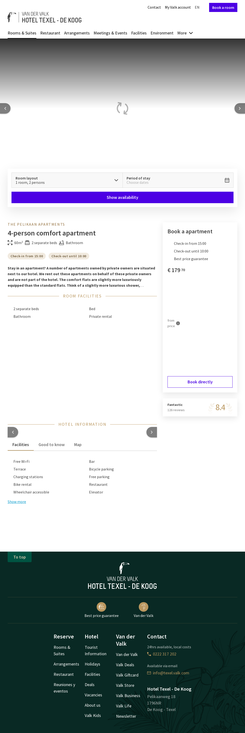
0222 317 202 (161, 654)
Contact (154, 7)
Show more (17, 501)
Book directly (200, 382)
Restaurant (50, 33)
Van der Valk (143, 610)
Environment (161, 33)
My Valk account (178, 7)
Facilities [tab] (20, 444)
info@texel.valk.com (168, 673)
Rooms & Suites (22, 33)
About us (92, 705)
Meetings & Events (110, 33)
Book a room (223, 7)
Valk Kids (93, 715)
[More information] (178, 323)
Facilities (139, 33)
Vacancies (93, 695)
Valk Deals (125, 664)
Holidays (92, 664)
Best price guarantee (101, 610)
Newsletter (126, 716)
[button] (13, 432)
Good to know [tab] (52, 444)
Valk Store (125, 685)
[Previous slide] (5, 108)
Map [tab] (78, 444)
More (185, 33)
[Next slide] (239, 108)
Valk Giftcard (127, 675)
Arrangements (77, 33)
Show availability (122, 197)
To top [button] (19, 557)
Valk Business (128, 695)
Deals (90, 684)
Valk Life (123, 706)
